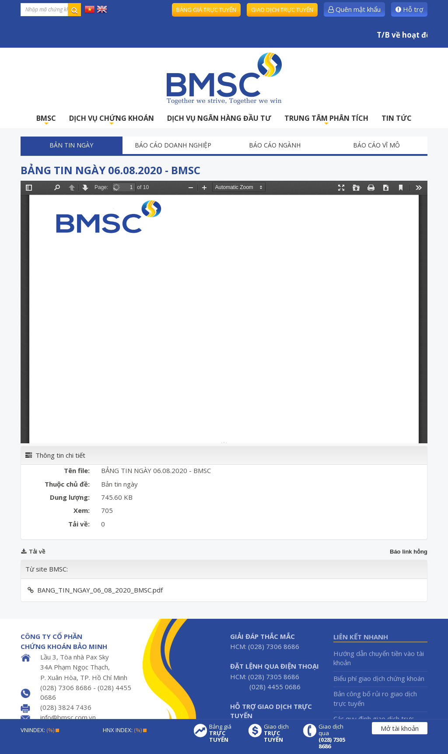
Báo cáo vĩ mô (376, 145)
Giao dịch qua (333, 736)
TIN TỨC (397, 118)
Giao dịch (279, 733)
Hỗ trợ (409, 9)
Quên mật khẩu (354, 9)
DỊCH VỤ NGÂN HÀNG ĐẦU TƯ (219, 118)
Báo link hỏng (408, 551)
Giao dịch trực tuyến (282, 10)
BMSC (46, 120)
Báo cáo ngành (275, 145)
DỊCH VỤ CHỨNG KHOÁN (111, 120)
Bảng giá (224, 733)
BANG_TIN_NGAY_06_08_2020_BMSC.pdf (100, 590)
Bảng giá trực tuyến (206, 10)
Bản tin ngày (71, 145)
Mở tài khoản (400, 728)
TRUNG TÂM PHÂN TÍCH (326, 120)
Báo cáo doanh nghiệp (173, 145)
